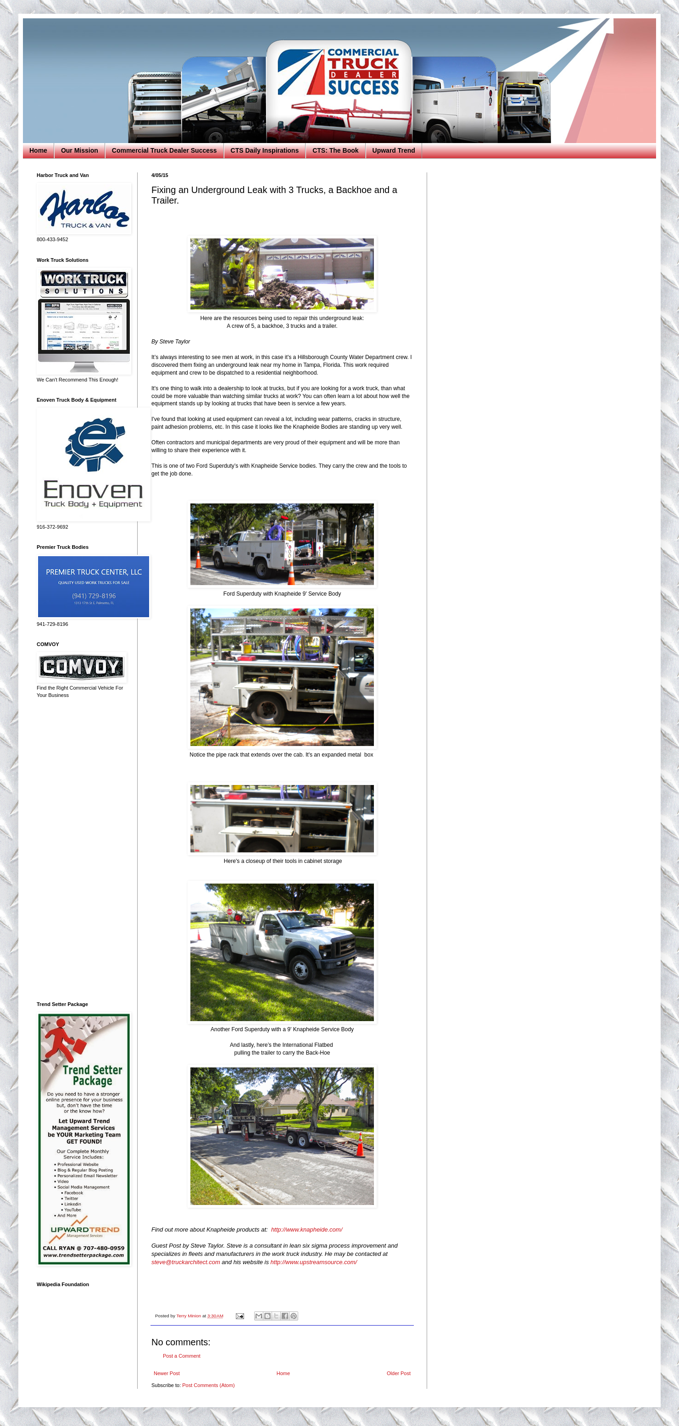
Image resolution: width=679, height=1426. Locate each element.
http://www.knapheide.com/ (306, 1229)
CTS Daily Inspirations (265, 150)
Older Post (399, 1373)
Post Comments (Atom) (208, 1385)
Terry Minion (189, 1315)
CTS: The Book (335, 150)
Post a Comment (181, 1356)
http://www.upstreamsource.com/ (314, 1262)
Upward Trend (394, 150)
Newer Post (167, 1373)
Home (38, 150)
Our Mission (79, 150)
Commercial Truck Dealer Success (164, 150)
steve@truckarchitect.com (185, 1262)
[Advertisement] (80, 850)
